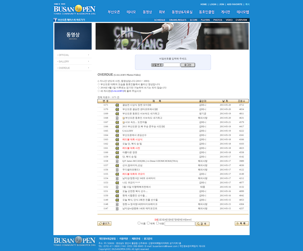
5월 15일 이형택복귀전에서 (136, 187)
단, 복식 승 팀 (129, 156)
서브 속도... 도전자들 (136, 122)
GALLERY (127, 130)
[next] (189, 219)
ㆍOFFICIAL (62, 54)
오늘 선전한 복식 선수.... (135, 191)
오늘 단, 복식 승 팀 (132, 143)
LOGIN (213, 4)
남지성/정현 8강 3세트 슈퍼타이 (138, 178)
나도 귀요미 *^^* (131, 182)
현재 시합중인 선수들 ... (134, 195)
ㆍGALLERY (62, 61)
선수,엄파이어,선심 (132, 165)
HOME (204, 4)
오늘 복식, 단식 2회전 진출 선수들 (140, 199)
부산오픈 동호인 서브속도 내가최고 (141, 113)
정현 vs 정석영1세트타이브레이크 (140, 204)
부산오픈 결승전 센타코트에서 (138, 109)
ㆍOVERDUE (63, 67)
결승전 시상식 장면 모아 (135, 105)
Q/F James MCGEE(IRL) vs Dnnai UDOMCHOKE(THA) (150, 161)
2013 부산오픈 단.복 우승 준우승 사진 (141, 126)
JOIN (221, 4)
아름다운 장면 (129, 152)
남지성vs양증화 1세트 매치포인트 (140, 208)
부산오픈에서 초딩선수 (134, 135)
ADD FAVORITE (235, 4)
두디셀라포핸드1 (131, 169)
